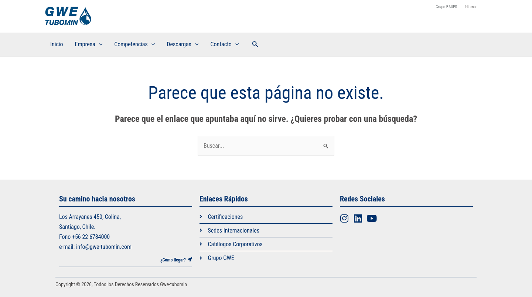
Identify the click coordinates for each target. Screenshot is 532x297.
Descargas (182, 44)
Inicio (56, 44)
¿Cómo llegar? (173, 260)
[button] (255, 44)
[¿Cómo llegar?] (190, 259)
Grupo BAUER (446, 6)
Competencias (134, 44)
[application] (99, 44)
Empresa (89, 44)
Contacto (224, 44)
